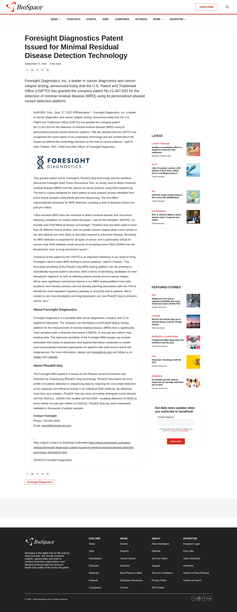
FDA (154, 295)
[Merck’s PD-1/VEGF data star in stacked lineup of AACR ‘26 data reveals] (193, 321)
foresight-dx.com (102, 352)
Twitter (37, 357)
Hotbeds (141, 19)
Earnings (157, 376)
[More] (59, 19)
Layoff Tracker (161, 144)
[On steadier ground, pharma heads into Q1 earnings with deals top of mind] (193, 382)
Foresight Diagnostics (40, 482)
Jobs (105, 19)
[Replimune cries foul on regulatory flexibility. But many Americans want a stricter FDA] (193, 300)
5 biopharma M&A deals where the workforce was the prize (168, 341)
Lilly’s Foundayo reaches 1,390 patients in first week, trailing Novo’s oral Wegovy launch (166, 170)
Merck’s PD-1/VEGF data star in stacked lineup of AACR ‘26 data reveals (167, 322)
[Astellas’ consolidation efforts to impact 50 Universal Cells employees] (193, 149)
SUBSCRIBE (207, 7)
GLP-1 (154, 164)
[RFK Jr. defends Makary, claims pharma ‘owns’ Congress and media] (193, 217)
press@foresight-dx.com (56, 425)
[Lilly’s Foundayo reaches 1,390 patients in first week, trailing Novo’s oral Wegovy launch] (193, 170)
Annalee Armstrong (159, 346)
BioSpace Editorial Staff (161, 156)
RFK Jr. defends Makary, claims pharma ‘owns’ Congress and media (166, 217)
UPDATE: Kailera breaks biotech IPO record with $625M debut (167, 196)
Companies (122, 19)
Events (91, 19)
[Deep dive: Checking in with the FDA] (193, 362)
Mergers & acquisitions (165, 336)
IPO (153, 191)
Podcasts (73, 19)
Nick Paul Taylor (158, 328)
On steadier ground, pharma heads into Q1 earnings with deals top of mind (167, 382)
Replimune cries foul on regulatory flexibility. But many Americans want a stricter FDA (166, 301)
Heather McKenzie (159, 307)
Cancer (156, 316)
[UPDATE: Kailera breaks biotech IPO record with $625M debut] (193, 197)
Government (159, 211)
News (54, 19)
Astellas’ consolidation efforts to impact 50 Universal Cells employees (167, 150)
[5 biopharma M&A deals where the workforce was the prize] (193, 342)
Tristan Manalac (158, 177)
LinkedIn (52, 357)
